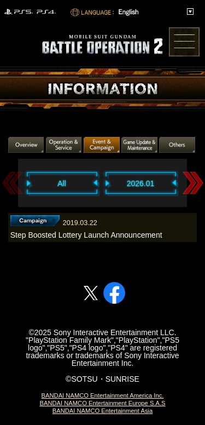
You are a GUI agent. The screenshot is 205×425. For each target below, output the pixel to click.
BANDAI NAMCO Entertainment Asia (102, 410)
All (61, 183)
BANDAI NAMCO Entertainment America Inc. (103, 395)
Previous (12, 182)
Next (193, 182)
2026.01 (141, 183)
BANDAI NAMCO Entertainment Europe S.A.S (102, 403)
